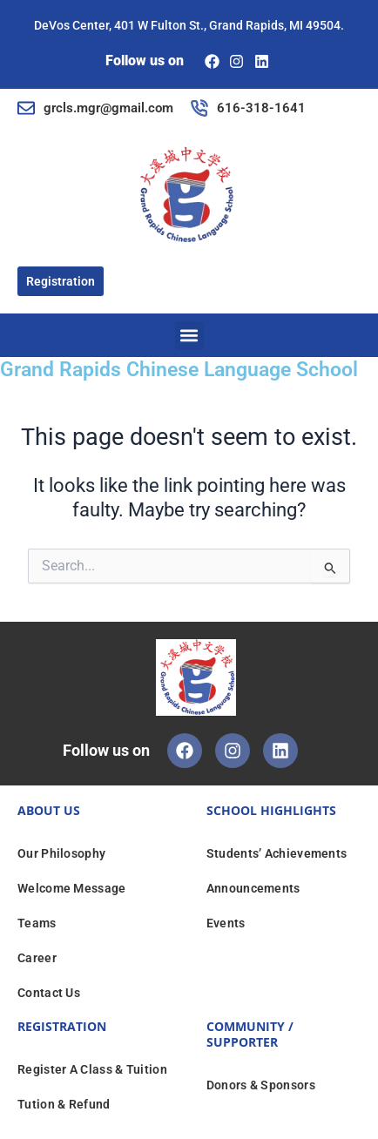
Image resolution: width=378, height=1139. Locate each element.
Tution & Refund (64, 1104)
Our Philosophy (61, 853)
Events (226, 923)
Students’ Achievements (277, 853)
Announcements (253, 888)
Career (37, 958)
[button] (189, 335)
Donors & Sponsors (260, 1085)
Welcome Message (71, 888)
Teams (37, 923)
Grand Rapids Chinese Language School (179, 369)
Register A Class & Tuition (92, 1069)
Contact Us (48, 993)
